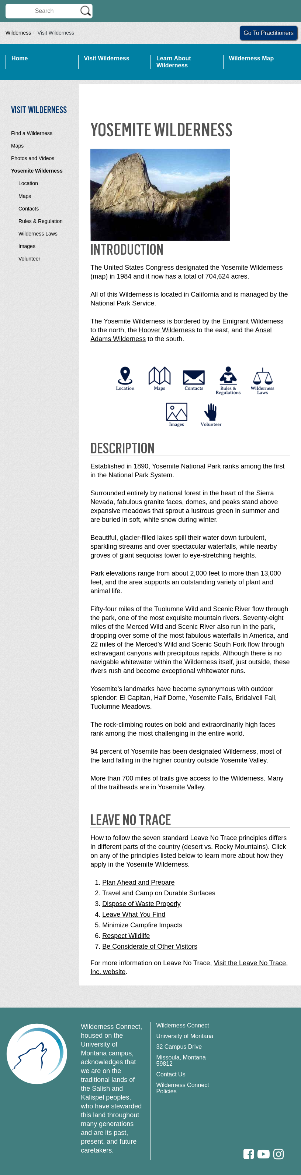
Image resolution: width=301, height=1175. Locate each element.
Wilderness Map (251, 58)
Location (28, 183)
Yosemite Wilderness (37, 171)
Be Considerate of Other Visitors (149, 946)
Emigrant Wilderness (252, 321)
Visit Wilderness (106, 58)
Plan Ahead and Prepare (138, 882)
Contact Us (171, 1074)
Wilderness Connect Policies (182, 1088)
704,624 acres (226, 276)
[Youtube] (263, 1154)
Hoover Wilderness (167, 330)
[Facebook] (248, 1154)
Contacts (28, 209)
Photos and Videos (32, 158)
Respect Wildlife (126, 935)
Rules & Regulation (40, 221)
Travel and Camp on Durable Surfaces (158, 893)
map (99, 276)
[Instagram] (278, 1154)
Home (19, 58)
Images (26, 246)
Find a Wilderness (31, 133)
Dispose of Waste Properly (141, 903)
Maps (17, 146)
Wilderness (18, 33)
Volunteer (29, 259)
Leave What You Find (133, 914)
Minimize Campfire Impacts (142, 925)
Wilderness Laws (38, 234)
